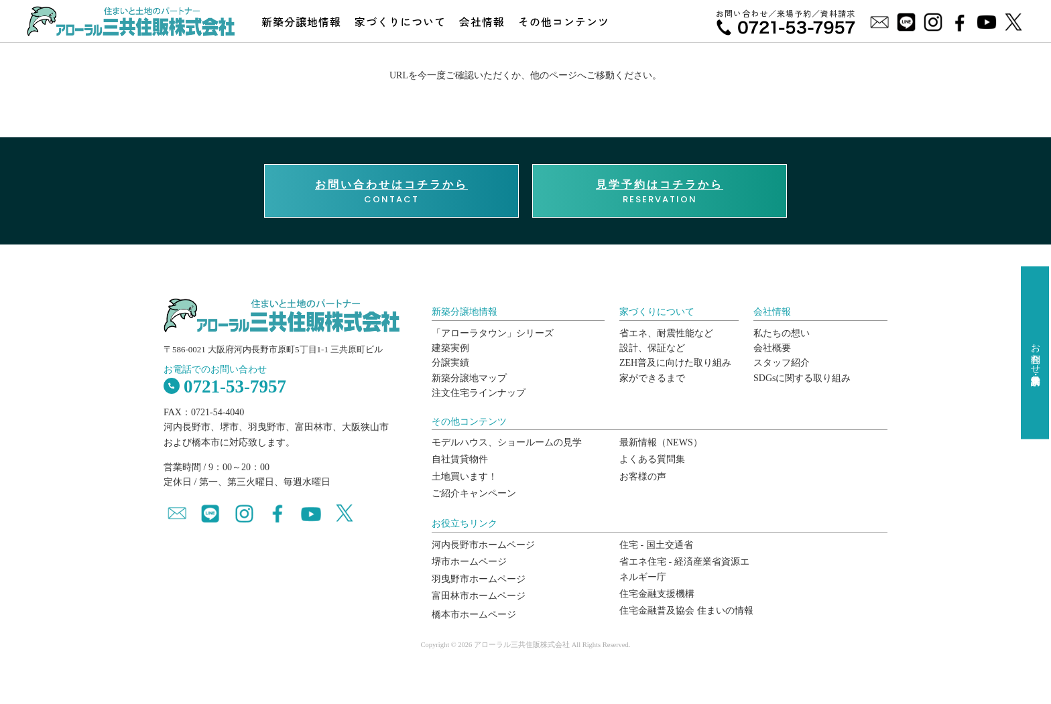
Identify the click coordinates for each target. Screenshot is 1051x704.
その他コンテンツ (563, 21)
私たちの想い (781, 333)
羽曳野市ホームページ (479, 579)
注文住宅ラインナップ (479, 393)
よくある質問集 (652, 459)
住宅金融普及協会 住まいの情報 (686, 611)
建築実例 (450, 348)
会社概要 (772, 348)
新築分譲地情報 (301, 21)
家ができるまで (652, 378)
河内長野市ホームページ (483, 545)
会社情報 (482, 21)
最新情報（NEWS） (660, 442)
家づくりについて (400, 21)
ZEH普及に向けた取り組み (675, 363)
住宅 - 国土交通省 (656, 545)
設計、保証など (652, 348)
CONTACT (391, 191)
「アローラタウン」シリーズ (493, 333)
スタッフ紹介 (781, 363)
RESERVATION (659, 191)
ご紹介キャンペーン (474, 493)
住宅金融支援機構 (656, 594)
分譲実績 (450, 363)
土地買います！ (464, 477)
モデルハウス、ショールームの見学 (507, 442)
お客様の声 (642, 477)
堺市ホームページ (469, 562)
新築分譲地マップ (469, 378)
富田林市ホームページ (479, 596)
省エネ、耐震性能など (666, 333)
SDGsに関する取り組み (802, 378)
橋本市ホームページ (474, 615)
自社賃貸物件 (460, 459)
